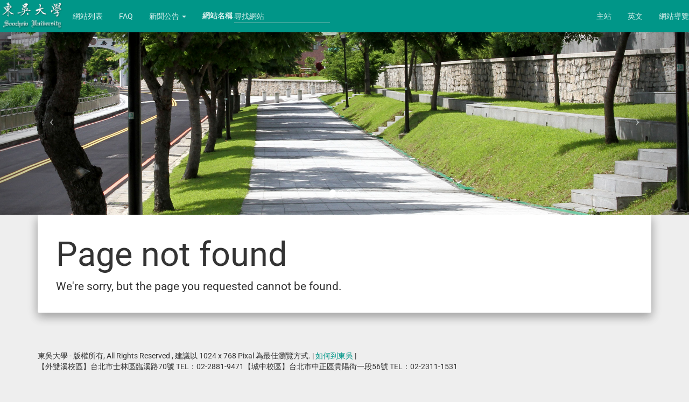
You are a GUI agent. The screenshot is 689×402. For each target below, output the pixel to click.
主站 (603, 16)
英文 (635, 16)
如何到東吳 (334, 355)
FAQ (126, 16)
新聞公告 (167, 16)
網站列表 (88, 16)
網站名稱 (217, 15)
